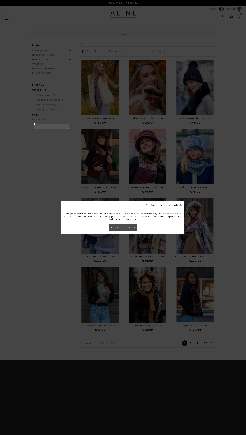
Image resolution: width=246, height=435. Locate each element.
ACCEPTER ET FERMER (123, 227)
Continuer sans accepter (164, 205)
